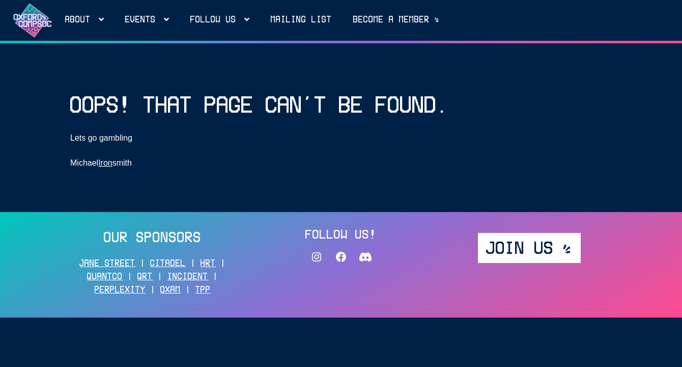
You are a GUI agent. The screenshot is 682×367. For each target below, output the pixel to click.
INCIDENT (187, 277)
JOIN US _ (529, 249)
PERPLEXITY (120, 290)
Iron (105, 163)
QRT (145, 277)
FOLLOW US (213, 20)
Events (140, 20)
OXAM (170, 290)
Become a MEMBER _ (396, 20)
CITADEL (168, 264)
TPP (203, 290)
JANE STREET (107, 264)
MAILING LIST (301, 20)
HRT (208, 264)
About (78, 20)
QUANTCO (105, 277)
